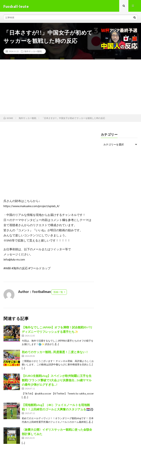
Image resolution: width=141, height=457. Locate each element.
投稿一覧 (58, 293)
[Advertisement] (70, 88)
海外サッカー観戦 (33, 52)
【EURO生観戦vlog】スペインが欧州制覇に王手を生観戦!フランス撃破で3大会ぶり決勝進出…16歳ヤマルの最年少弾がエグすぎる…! (57, 381)
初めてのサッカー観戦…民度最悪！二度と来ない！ (55, 353)
